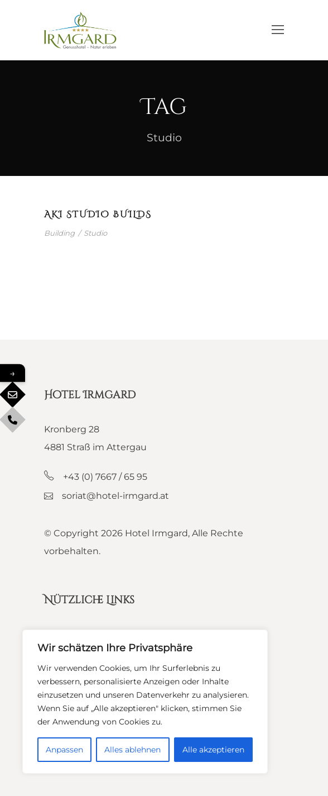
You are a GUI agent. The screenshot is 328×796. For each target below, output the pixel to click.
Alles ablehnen (132, 750)
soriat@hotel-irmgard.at (115, 495)
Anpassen (64, 750)
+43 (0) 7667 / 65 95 (105, 476)
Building (59, 232)
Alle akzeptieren (213, 750)
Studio (95, 232)
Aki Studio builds (98, 214)
